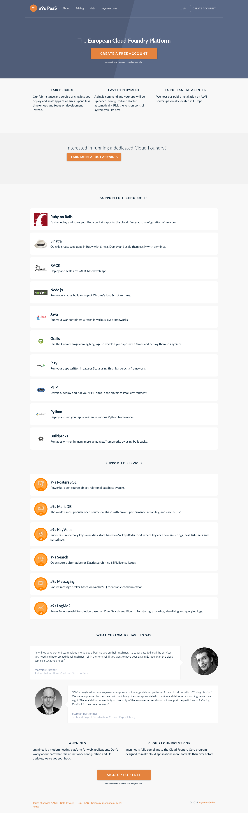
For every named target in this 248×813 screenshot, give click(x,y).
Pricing (80, 8)
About (66, 8)
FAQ (86, 803)
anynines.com (109, 8)
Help (92, 8)
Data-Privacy (67, 803)
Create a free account (124, 54)
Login (183, 8)
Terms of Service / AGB (45, 803)
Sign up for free (124, 775)
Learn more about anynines (94, 157)
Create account (204, 8)
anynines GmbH (207, 803)
